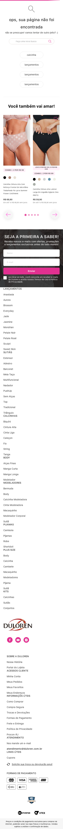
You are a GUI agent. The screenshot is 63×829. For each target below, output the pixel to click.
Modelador (9, 479)
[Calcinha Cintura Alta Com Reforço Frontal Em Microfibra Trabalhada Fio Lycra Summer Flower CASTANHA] (16, 164)
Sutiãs (6, 602)
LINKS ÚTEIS (14, 741)
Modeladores (10, 577)
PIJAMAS (8, 524)
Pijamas (7, 535)
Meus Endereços (16, 682)
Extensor (8, 358)
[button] (25, 215)
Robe (6, 541)
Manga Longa (10, 474)
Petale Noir (9, 332)
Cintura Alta (9, 427)
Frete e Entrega (15, 713)
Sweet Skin (9, 349)
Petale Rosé (9, 338)
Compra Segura (15, 696)
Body (6, 494)
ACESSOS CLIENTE (17, 660)
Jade (6, 316)
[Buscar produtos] (49, 41)
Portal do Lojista (16, 656)
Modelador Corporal (14, 516)
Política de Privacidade (19, 718)
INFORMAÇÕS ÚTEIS (18, 685)
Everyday (8, 311)
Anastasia (8, 294)
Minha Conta (13, 665)
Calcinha (8, 561)
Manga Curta (10, 468)
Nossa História (14, 651)
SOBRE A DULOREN (18, 645)
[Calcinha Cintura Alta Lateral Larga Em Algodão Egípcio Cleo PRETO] (46, 164)
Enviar (31, 271)
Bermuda (8, 488)
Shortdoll (8, 546)
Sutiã (6, 521)
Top (5, 401)
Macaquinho (10, 510)
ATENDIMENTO (15, 727)
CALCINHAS (10, 415)
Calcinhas (8, 597)
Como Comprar (15, 691)
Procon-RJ (12, 724)
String (6, 449)
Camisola (8, 530)
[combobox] (32, 42)
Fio (5, 443)
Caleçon (7, 438)
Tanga (6, 454)
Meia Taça (9, 374)
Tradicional (9, 407)
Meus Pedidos (14, 671)
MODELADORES (12, 482)
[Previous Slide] (8, 214)
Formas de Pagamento (19, 707)
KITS (6, 591)
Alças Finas (9, 463)
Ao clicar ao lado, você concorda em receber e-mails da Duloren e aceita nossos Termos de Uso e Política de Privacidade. (33, 279)
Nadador (8, 385)
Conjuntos (8, 608)
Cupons (11, 747)
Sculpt (7, 343)
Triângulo (8, 412)
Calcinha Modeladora (15, 499)
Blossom (8, 305)
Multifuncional (11, 380)
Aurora (7, 300)
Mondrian (8, 327)
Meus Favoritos (15, 676)
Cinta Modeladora (13, 505)
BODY (6, 457)
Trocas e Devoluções (18, 702)
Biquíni (7, 421)
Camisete (8, 566)
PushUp (7, 390)
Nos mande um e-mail (19, 732)
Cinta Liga (8, 432)
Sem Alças (9, 396)
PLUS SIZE (9, 549)
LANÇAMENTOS (12, 288)
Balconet (8, 369)
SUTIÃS (7, 352)
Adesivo (7, 363)
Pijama (7, 583)
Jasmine (7, 322)
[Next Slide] (55, 214)
